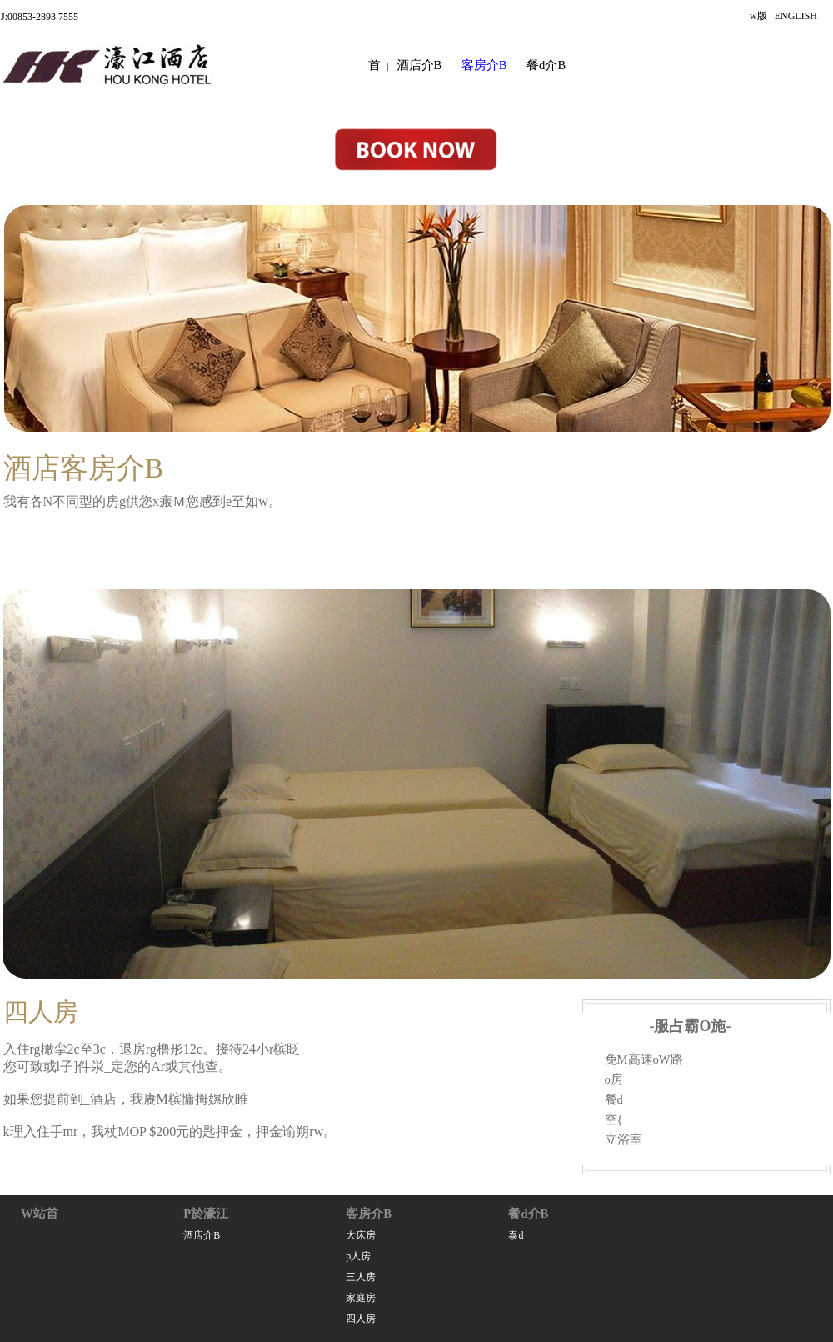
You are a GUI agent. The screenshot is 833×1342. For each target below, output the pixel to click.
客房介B (484, 65)
